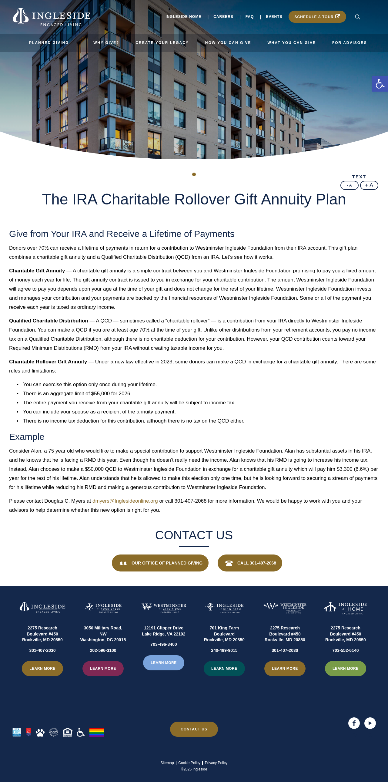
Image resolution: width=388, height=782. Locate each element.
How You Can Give (228, 43)
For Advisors (349, 43)
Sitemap (167, 763)
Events (274, 17)
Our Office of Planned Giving (160, 563)
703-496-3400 (163, 659)
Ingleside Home (183, 17)
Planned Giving (49, 43)
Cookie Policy (189, 763)
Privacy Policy (216, 763)
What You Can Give (291, 43)
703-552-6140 (345, 665)
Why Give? (106, 43)
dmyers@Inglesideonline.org (125, 501)
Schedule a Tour (314, 17)
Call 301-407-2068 (250, 563)
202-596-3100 (103, 665)
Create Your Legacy (162, 43)
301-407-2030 (42, 665)
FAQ (250, 17)
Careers (223, 17)
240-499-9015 (224, 665)
